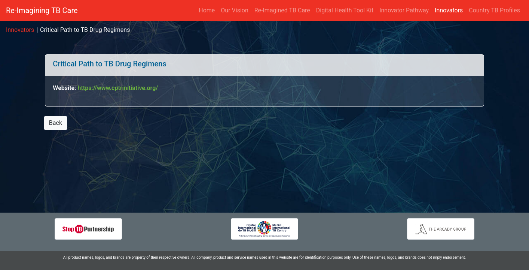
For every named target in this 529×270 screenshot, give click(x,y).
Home (207, 10)
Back (55, 122)
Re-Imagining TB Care (42, 10)
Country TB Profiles (494, 10)
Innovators (450, 10)
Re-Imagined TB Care (282, 10)
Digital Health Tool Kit (344, 10)
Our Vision (234, 10)
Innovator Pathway (404, 10)
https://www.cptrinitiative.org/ (117, 88)
